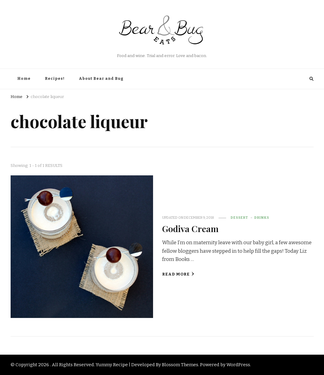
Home (24, 78)
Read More (178, 274)
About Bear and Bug (101, 78)
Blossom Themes (180, 364)
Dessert (239, 217)
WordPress (238, 364)
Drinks (261, 217)
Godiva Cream (190, 228)
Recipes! (55, 78)
